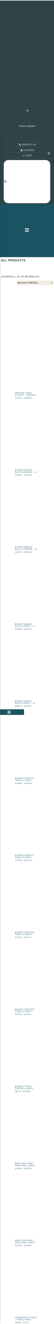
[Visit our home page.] (27, 55)
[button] (26, 232)
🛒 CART (35, 157)
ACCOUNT (27, 152)
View (27, 402)
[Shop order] (35, 285)
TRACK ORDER (27, 127)
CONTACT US (27, 146)
